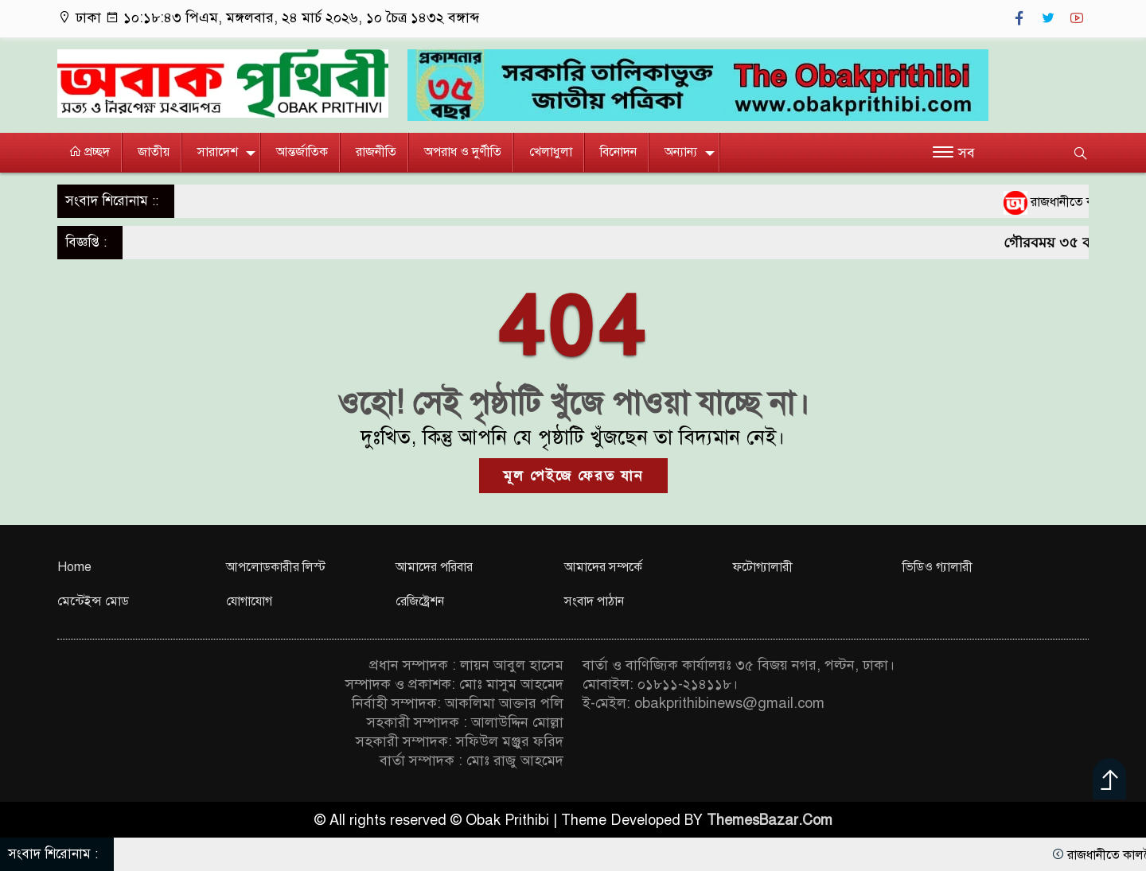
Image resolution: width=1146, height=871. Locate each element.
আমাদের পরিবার (434, 567)
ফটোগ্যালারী (763, 567)
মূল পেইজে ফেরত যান (573, 475)
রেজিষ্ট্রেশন (420, 601)
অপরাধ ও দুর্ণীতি (462, 152)
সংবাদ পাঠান (594, 601)
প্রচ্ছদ (89, 152)
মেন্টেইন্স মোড (93, 601)
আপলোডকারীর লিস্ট (275, 567)
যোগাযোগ (249, 601)
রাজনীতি (376, 152)
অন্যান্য (681, 152)
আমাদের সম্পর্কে (603, 567)
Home (74, 567)
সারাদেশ (217, 152)
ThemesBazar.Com (769, 820)
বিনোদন (618, 152)
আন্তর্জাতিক (302, 152)
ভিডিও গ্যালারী (937, 567)
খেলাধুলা (550, 152)
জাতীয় (154, 152)
